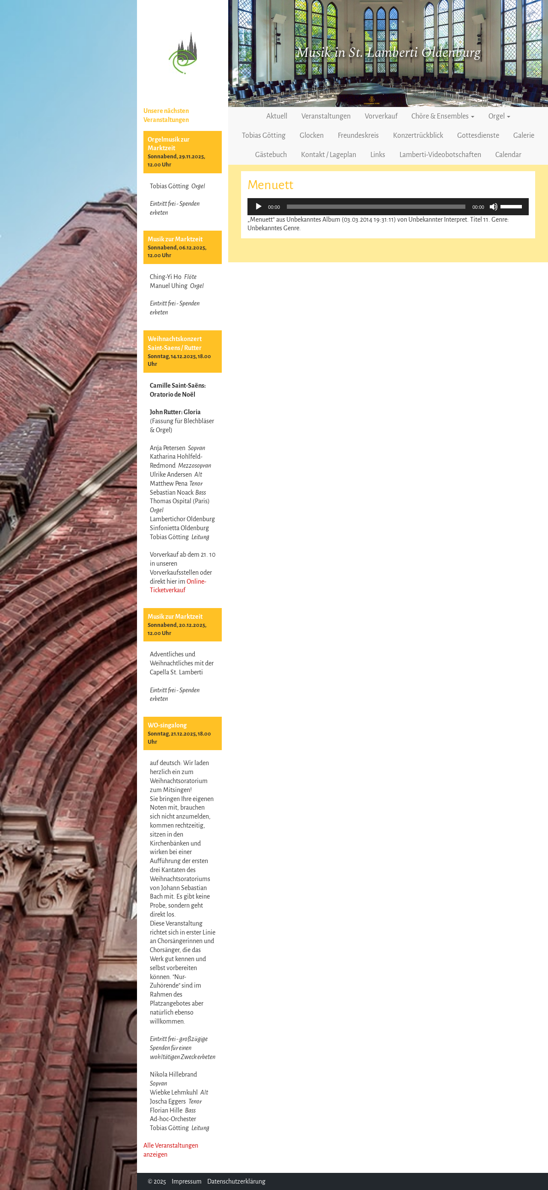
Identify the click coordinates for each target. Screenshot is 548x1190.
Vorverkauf (381, 116)
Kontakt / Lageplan (328, 155)
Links (377, 155)
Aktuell (276, 116)
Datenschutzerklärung (236, 1181)
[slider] (376, 207)
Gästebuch (271, 155)
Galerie (523, 135)
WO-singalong (167, 725)
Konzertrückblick (418, 135)
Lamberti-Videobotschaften (440, 155)
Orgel (499, 116)
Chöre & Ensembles (442, 116)
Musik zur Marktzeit (175, 239)
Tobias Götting (264, 135)
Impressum (187, 1181)
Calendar (508, 155)
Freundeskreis (358, 135)
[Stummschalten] (493, 206)
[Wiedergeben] (258, 206)
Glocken (312, 135)
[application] (388, 206)
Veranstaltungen (326, 116)
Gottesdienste (478, 135)
